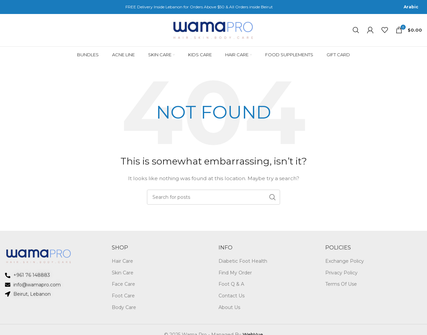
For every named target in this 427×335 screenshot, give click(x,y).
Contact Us (232, 298)
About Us (229, 310)
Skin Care (122, 275)
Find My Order (235, 275)
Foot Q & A (231, 287)
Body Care (124, 310)
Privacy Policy (341, 275)
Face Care (123, 287)
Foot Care (123, 298)
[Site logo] (213, 31)
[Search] (356, 31)
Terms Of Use (341, 287)
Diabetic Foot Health (243, 263)
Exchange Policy (344, 263)
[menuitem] (411, 7)
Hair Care (122, 263)
